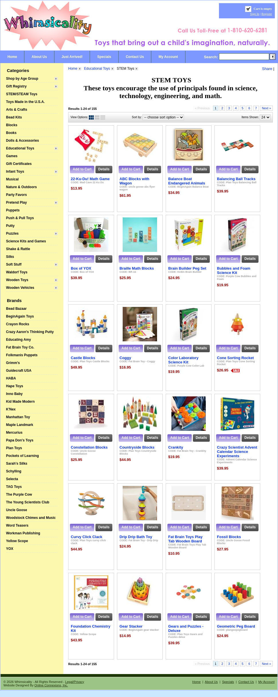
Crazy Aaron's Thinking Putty (30, 332)
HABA (11, 378)
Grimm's (13, 363)
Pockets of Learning (22, 456)
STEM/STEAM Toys (21, 94)
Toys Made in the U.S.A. (25, 102)
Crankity (175, 447)
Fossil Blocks (229, 537)
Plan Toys (14, 448)
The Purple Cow (19, 494)
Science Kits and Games (26, 241)
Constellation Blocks (89, 447)
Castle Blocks (83, 358)
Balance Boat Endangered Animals (186, 181)
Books (11, 133)
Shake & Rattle (18, 249)
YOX (9, 549)
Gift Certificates (19, 164)
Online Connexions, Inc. (51, 685)
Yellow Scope (17, 541)
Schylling (13, 471)
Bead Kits (14, 117)
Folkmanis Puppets (22, 355)
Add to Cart (82, 169)
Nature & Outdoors (21, 187)
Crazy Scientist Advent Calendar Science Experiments (237, 451)
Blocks (11, 125)
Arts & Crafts (16, 110)
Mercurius (14, 433)
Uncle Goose (16, 510)
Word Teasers (17, 525)
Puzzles (12, 233)
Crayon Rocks (17, 324)
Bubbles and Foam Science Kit (233, 270)
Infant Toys (15, 172)
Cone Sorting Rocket (235, 358)
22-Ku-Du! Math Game (90, 179)
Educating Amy (18, 340)
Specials (104, 57)
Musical (12, 179)
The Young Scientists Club (27, 502)
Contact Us (135, 57)
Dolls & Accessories (22, 141)
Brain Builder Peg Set (187, 268)
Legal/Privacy (74, 682)
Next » (266, 108)
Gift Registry (16, 86)
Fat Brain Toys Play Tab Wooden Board (185, 539)
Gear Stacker (131, 626)
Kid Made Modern (20, 402)
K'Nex (11, 409)
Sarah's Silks (16, 464)
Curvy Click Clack (86, 537)
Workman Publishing (23, 533)
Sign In (254, 13)
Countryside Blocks (137, 447)
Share (267, 69)
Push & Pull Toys (20, 218)
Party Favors (16, 195)
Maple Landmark (19, 425)
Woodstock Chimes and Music (31, 518)
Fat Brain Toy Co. (20, 347)
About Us (39, 57)
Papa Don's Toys (19, 440)
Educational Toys (20, 148)
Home (12, 57)
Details (103, 169)
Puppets (12, 210)
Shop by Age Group (22, 79)
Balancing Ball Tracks (236, 179)
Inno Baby (14, 394)
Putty (10, 226)
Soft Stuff (13, 264)
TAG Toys (14, 487)
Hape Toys (14, 386)
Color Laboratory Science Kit (183, 360)
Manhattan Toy (18, 417)
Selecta (12, 479)
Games (11, 156)
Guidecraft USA (19, 371)
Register (266, 13)
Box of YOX (81, 268)
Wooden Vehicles (20, 288)
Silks (10, 257)
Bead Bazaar (16, 309)
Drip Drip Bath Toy (136, 537)
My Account (168, 57)
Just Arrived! (72, 57)
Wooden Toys (17, 280)
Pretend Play (16, 202)
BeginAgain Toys (20, 316)
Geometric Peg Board (236, 626)
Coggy (125, 358)
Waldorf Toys (17, 272)
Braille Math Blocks (137, 268)
